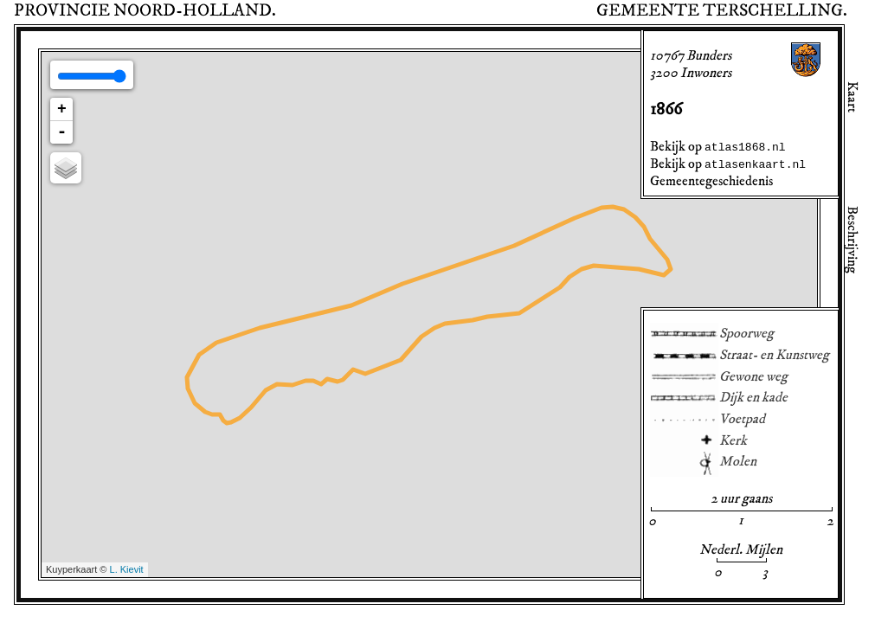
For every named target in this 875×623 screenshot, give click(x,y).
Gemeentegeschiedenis (711, 180)
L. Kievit (127, 569)
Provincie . (145, 11)
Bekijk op (718, 146)
